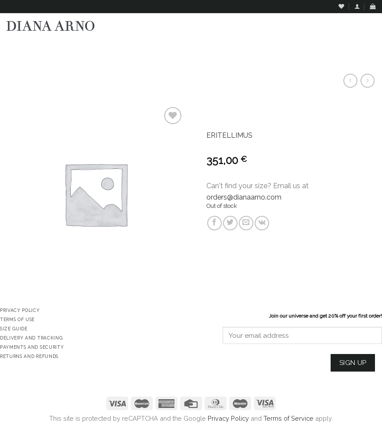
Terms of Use (17, 319)
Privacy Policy (228, 418)
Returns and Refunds (29, 356)
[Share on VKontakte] (262, 223)
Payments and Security (32, 347)
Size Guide (14, 328)
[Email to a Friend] (246, 223)
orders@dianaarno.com (243, 197)
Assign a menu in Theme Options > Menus (286, 46)
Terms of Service (288, 418)
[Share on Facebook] (214, 223)
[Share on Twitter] (230, 223)
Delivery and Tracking (31, 337)
